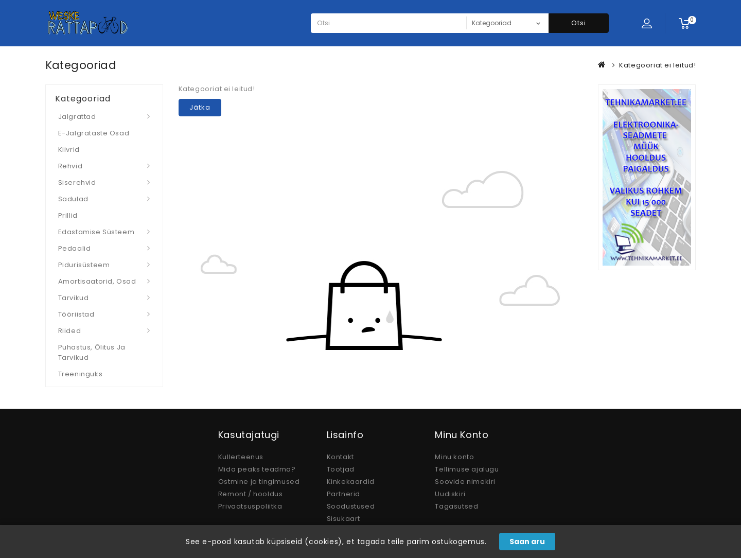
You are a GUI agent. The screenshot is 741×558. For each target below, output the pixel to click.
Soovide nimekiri (465, 481)
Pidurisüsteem (84, 265)
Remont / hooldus (250, 494)
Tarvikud (73, 298)
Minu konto (454, 457)
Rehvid (70, 166)
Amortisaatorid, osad (97, 281)
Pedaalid (74, 248)
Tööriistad (76, 314)
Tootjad (341, 469)
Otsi (578, 23)
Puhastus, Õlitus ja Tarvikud (92, 352)
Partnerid (343, 494)
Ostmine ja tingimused (259, 481)
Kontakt (340, 457)
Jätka (199, 107)
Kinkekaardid (351, 481)
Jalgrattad (77, 116)
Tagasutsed (456, 506)
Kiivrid (69, 149)
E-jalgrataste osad (94, 133)
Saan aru (527, 541)
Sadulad (73, 199)
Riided (69, 331)
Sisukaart (343, 519)
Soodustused (351, 506)
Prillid (68, 215)
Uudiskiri (450, 494)
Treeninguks (80, 374)
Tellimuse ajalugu (467, 469)
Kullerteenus (240, 457)
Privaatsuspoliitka (250, 506)
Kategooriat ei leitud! (657, 65)
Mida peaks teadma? (257, 469)
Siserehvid (77, 182)
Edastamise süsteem (96, 232)
